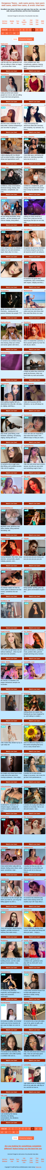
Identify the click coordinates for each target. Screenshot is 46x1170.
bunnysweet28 (5, 260)
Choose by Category (26, 39)
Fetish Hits (38, 1167)
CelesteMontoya (6, 569)
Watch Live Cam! (11, 71)
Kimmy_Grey (28, 1002)
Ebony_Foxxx (28, 1033)
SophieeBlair (5, 817)
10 (37, 30)
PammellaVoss (6, 972)
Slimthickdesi (5, 353)
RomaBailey (5, 693)
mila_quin (4, 1095)
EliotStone (27, 322)
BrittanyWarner (6, 724)
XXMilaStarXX (28, 847)
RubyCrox (27, 693)
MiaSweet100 (28, 290)
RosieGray (4, 940)
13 (7, 33)
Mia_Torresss (28, 817)
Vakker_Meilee (5, 662)
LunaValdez (27, 353)
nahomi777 (27, 755)
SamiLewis (4, 44)
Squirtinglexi (5, 383)
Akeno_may (5, 167)
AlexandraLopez (6, 415)
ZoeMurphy (4, 136)
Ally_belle (27, 476)
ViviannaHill (5, 910)
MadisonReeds (6, 322)
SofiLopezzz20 (28, 508)
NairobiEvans (5, 755)
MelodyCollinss (29, 972)
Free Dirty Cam (37, 22)
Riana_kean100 (29, 383)
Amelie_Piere (28, 940)
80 (14, 33)
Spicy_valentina (29, 136)
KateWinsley (5, 879)
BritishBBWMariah (7, 508)
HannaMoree (28, 229)
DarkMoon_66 (5, 601)
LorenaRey (27, 1065)
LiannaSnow (28, 569)
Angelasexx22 (5, 538)
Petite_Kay (27, 198)
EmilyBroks (27, 260)
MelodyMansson (6, 476)
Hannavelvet (28, 415)
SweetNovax (5, 74)
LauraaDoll (27, 105)
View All (4, 30)
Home (15, 39)
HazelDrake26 (5, 1002)
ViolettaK (27, 724)
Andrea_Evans (5, 1065)
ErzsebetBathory (6, 229)
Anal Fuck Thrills (31, 22)
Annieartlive (5, 290)
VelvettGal (27, 167)
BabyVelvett (28, 910)
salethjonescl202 (6, 1033)
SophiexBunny (29, 446)
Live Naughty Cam (24, 22)
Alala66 (26, 538)
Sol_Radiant (28, 631)
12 (3, 33)
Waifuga (3, 446)
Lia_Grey (27, 44)
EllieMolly (4, 198)
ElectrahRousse (29, 879)
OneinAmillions (6, 105)
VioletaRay (4, 847)
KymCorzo (27, 786)
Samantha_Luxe (29, 662)
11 (41, 30)
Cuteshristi (27, 74)
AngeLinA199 (5, 631)
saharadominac (6, 786)
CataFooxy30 (28, 601)
